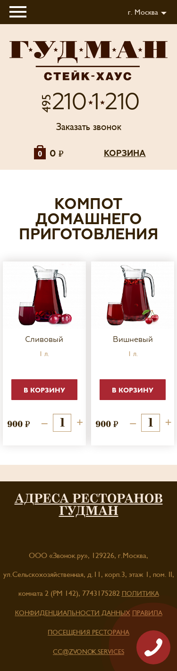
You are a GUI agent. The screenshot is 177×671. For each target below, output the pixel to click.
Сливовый (44, 340)
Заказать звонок (88, 127)
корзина (125, 153)
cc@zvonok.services (88, 652)
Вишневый (133, 340)
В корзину (44, 390)
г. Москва (143, 12)
